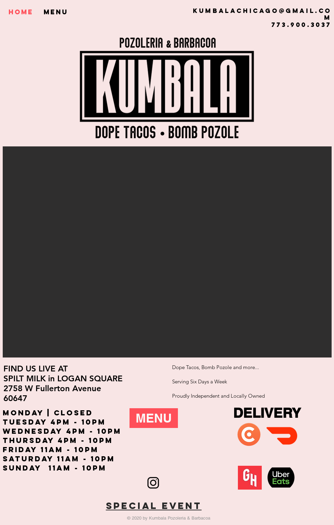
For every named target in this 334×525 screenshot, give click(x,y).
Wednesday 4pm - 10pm (62, 431)
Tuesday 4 (30, 422)
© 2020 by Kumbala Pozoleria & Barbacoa (168, 518)
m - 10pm (85, 468)
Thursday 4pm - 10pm (58, 440)
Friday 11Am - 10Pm (51, 449)
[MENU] (154, 418)
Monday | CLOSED (48, 412)
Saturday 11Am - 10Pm (59, 458)
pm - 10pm (81, 422)
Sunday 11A (33, 468)
